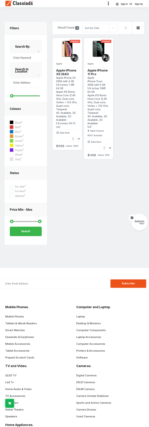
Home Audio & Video (18, 389)
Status (14, 173)
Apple (59, 63)
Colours (15, 109)
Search (25, 231)
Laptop (80, 316)
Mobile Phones (14, 316)
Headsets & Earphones (19, 337)
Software (82, 357)
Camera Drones (86, 409)
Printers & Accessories (90, 350)
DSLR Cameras (85, 382)
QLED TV (10, 375)
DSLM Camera (85, 389)
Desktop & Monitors (88, 323)
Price (21, 209)
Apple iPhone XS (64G (66, 72)
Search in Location (21, 70)
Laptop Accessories (88, 337)
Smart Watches (15, 330)
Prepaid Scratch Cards (19, 357)
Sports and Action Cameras (93, 402)
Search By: (22, 46)
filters (14, 28)
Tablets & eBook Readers (21, 323)
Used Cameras (85, 416)
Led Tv (9, 382)
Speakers (11, 416)
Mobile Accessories (17, 343)
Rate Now (65, 132)
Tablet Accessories (17, 350)
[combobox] (99, 28)
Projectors (11, 402)
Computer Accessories (90, 343)
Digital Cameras (86, 375)
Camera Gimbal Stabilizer (92, 396)
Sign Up (139, 4)
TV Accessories (15, 396)
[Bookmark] (79, 139)
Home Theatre (14, 409)
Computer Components (91, 330)
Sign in (122, 4)
